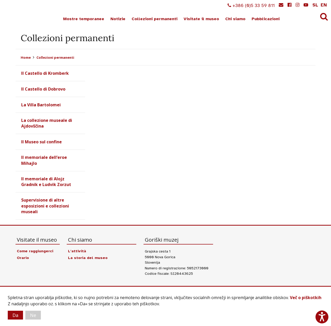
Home (26, 57)
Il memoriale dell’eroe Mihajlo (44, 160)
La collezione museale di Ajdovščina (46, 123)
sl (315, 5)
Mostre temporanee (83, 18)
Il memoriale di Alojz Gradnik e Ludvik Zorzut (46, 181)
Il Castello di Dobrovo (43, 89)
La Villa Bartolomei (41, 105)
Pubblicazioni (266, 18)
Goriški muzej (23, 13)
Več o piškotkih (305, 297)
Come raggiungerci (35, 251)
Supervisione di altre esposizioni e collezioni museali (45, 205)
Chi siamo (235, 18)
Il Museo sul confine (41, 142)
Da (15, 315)
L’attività (77, 251)
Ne (33, 315)
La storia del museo (88, 257)
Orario (23, 257)
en (324, 5)
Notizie (117, 18)
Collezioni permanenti (154, 18)
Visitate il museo (201, 18)
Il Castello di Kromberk (45, 73)
